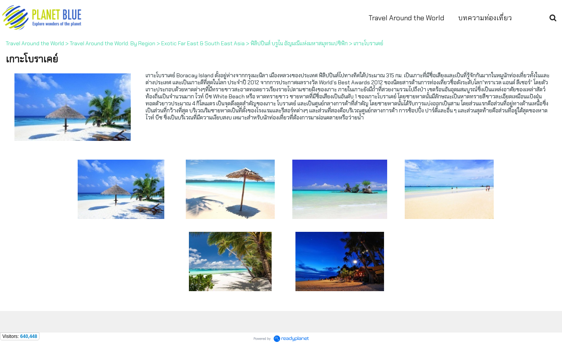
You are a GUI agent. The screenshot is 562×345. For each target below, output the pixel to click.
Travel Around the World (35, 43)
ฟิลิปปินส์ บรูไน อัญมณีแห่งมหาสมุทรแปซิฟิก (299, 43)
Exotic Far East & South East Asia (203, 43)
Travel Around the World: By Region (112, 43)
